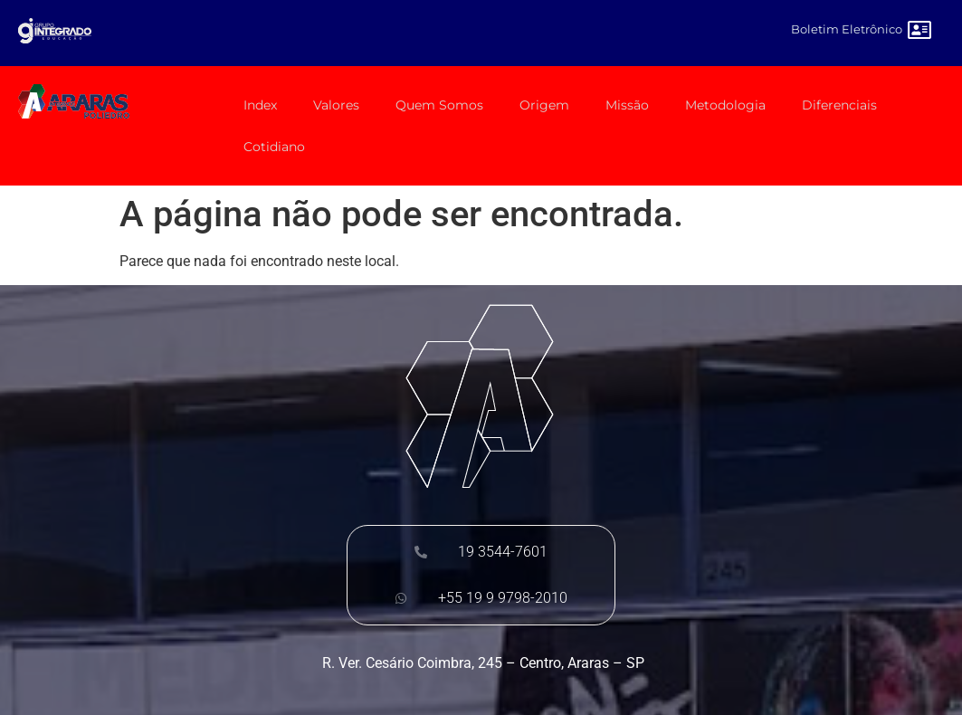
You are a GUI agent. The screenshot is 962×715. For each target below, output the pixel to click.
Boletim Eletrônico (846, 29)
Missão (627, 105)
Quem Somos (439, 105)
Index (260, 105)
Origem (544, 105)
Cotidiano (274, 146)
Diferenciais (839, 105)
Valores (336, 105)
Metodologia (725, 105)
